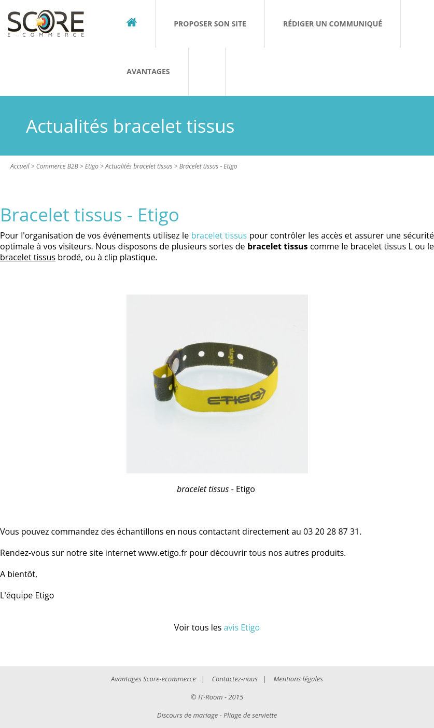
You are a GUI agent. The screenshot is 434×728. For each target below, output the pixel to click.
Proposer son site (210, 24)
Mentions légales (298, 678)
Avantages (148, 71)
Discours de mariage (187, 715)
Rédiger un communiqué (332, 24)
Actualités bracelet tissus (138, 166)
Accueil (20, 166)
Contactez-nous (234, 678)
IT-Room (210, 697)
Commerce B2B (57, 166)
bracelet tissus (219, 235)
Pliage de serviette (250, 715)
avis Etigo (241, 627)
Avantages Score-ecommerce (153, 678)
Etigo (92, 166)
